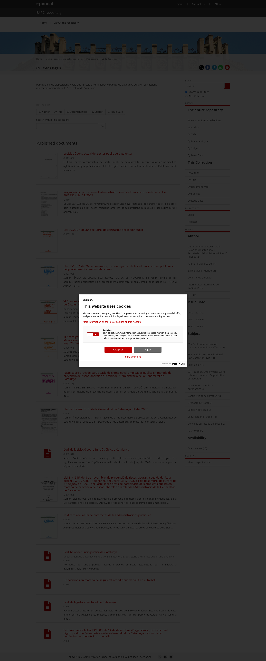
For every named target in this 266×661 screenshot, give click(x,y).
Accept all (118, 349)
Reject (148, 349)
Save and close (133, 356)
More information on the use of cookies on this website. (112, 322)
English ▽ (88, 300)
